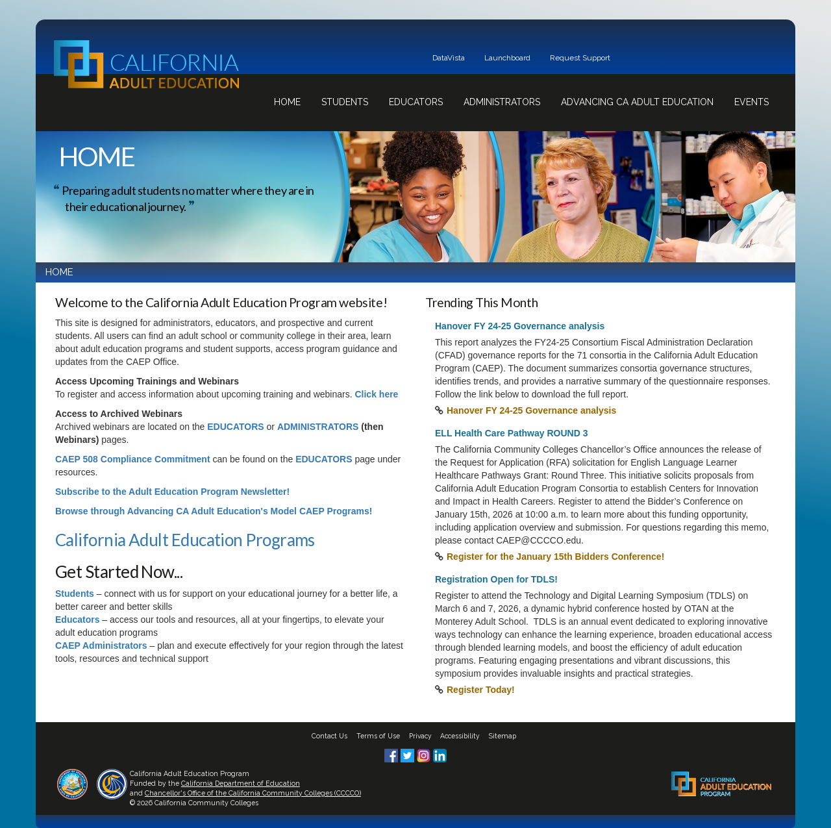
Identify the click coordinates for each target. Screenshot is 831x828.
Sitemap (502, 736)
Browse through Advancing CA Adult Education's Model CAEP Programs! (213, 511)
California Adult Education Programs (185, 539)
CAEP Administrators (101, 645)
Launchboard (507, 57)
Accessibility (460, 736)
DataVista (448, 57)
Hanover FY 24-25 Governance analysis (531, 410)
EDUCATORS (235, 426)
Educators (416, 102)
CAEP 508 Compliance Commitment (132, 459)
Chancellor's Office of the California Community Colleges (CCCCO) (253, 793)
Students (344, 102)
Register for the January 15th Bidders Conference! (555, 556)
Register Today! (481, 689)
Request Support (580, 57)
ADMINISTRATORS (317, 426)
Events (751, 102)
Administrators (502, 102)
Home (287, 102)
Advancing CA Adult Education (637, 102)
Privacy (420, 736)
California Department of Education (240, 783)
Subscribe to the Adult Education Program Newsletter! (172, 491)
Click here (376, 394)
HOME (59, 272)
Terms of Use (378, 736)
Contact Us (329, 736)
